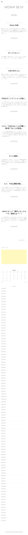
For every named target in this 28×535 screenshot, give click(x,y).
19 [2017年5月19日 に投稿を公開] (17, 277)
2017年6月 (2, 438)
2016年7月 (2, 467)
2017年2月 (2, 449)
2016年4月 (3, 475)
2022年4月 (3, 312)
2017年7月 (2, 436)
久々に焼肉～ (14, 156)
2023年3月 (3, 293)
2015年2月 (2, 512)
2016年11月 (3, 457)
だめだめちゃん (14, 71)
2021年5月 (3, 330)
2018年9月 (3, 401)
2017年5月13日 (9, 153)
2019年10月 (3, 367)
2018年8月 (3, 404)
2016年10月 (3, 459)
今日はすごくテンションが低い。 (14, 98)
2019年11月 (3, 364)
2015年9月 (2, 494)
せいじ (13, 22)
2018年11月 (3, 396)
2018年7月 (2, 407)
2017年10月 (3, 428)
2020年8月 (3, 346)
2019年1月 (2, 391)
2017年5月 (2, 441)
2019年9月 (2, 370)
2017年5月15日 (7, 123)
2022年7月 (3, 306)
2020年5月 (3, 354)
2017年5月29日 (8, 22)
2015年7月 (2, 499)
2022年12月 (3, 301)
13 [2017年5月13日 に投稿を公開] (21, 275)
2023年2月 (3, 296)
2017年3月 (2, 446)
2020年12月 (3, 338)
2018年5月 (2, 409)
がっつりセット (14, 53)
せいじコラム (13, 123)
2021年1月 (2, 335)
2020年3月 (3, 359)
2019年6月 (2, 378)
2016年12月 (3, 454)
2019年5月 (2, 380)
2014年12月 (3, 517)
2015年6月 (2, 502)
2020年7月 (3, 349)
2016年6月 (2, 470)
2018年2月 (3, 417)
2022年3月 (3, 314)
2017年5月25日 (8, 68)
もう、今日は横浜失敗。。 (14, 184)
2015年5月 (2, 504)
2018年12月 (3, 393)
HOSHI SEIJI (14, 7)
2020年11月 (3, 341)
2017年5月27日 (8, 50)
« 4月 (2, 282)
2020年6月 (3, 351)
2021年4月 (3, 333)
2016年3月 (2, 478)
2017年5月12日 (8, 181)
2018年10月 (3, 399)
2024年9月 (3, 288)
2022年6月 (3, 309)
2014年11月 (3, 520)
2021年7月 (3, 325)
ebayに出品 (14, 25)
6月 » (26, 282)
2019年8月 (2, 372)
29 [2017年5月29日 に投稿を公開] (3, 280)
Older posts (22, 240)
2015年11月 (3, 488)
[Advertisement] (14, 257)
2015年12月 (3, 486)
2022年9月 (3, 304)
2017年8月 (2, 433)
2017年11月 (3, 425)
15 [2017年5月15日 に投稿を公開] (3, 277)
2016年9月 (2, 462)
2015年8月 (2, 496)
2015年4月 (3, 507)
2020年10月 (3, 343)
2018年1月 (2, 420)
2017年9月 (2, 430)
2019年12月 (3, 362)
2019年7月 (2, 375)
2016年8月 (2, 465)
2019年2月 (2, 388)
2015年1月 (2, 515)
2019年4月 (3, 383)
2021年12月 (3, 317)
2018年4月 (3, 412)
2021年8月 (3, 322)
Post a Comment (19, 22)
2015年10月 (3, 491)
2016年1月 (2, 483)
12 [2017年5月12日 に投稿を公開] (17, 275)
